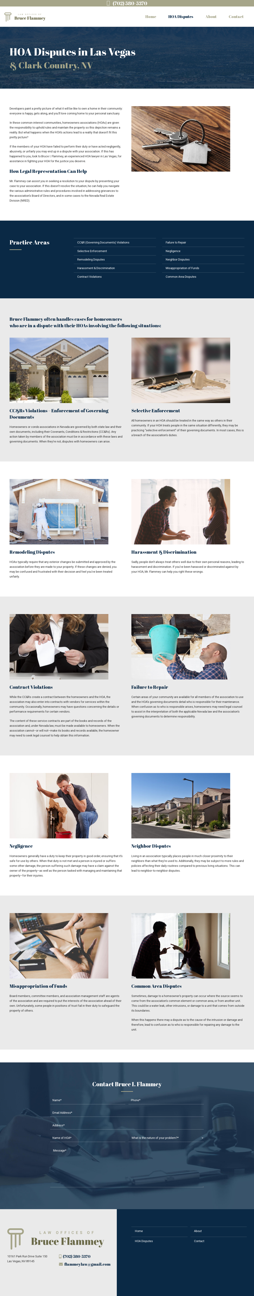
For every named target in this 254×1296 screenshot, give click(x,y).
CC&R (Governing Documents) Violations (103, 242)
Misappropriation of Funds (182, 268)
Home (139, 1231)
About (198, 1231)
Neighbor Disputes (178, 259)
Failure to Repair (176, 242)
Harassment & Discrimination (96, 268)
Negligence (173, 251)
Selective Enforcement (92, 251)
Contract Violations (89, 276)
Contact (199, 1241)
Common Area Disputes (181, 276)
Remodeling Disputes (91, 259)
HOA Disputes (144, 1241)
